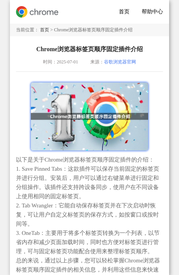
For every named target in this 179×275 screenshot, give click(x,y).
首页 (124, 12)
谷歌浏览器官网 (120, 62)
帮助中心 (152, 12)
